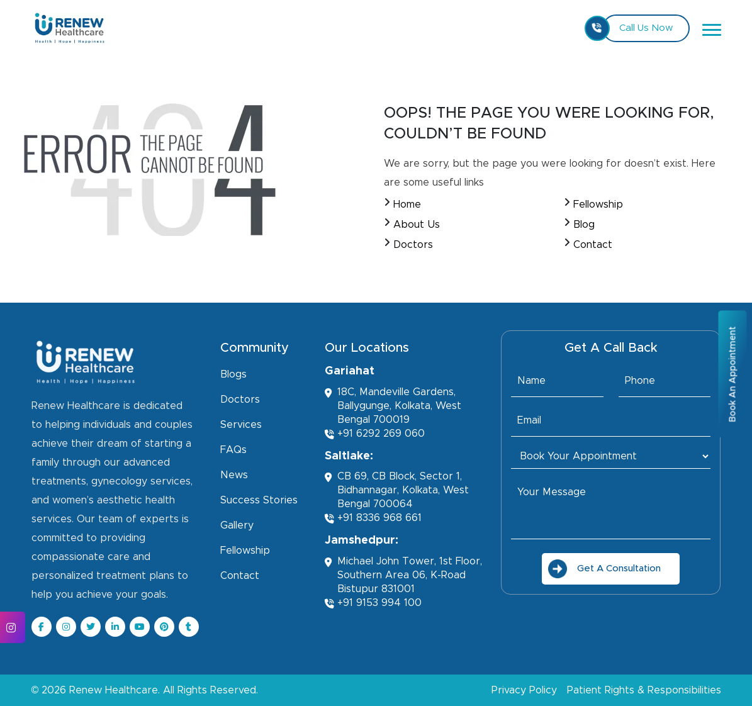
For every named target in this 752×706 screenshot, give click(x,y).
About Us (416, 225)
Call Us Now (637, 28)
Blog (584, 225)
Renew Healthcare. (114, 690)
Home (407, 204)
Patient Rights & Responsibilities (644, 690)
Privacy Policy (524, 690)
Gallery (237, 525)
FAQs (233, 450)
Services (241, 425)
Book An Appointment (732, 374)
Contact (592, 245)
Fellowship (598, 204)
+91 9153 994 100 (373, 603)
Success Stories (259, 500)
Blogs (233, 374)
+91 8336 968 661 (373, 518)
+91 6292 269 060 (375, 434)
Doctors (413, 245)
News (234, 475)
